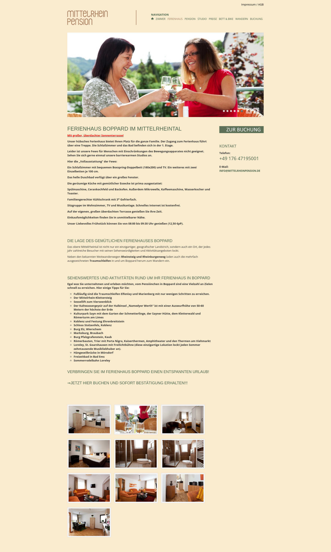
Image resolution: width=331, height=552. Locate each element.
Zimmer (161, 19)
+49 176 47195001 (239, 158)
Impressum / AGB (252, 4)
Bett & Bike (226, 19)
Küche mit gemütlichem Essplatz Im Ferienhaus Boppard (235, 111)
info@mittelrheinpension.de (239, 171)
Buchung (256, 19)
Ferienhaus (175, 19)
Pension (190, 19)
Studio (202, 19)
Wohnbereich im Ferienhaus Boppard (238, 111)
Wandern (241, 19)
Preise (213, 19)
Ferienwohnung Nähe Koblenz (242, 111)
